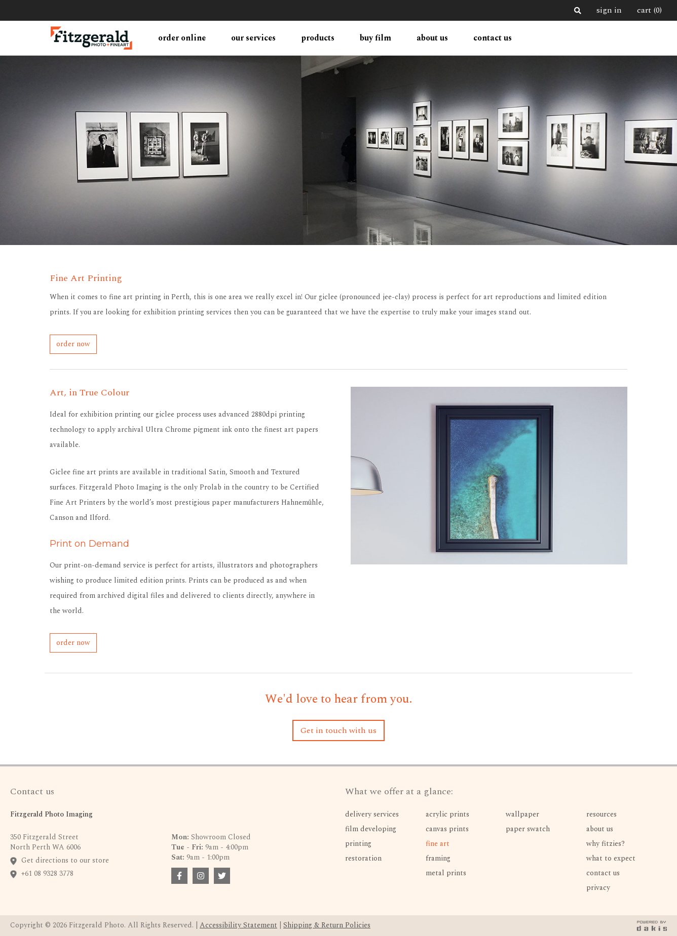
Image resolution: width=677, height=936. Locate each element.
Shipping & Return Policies (326, 925)
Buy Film (375, 38)
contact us (492, 38)
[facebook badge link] (179, 876)
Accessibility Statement (238, 925)
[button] (181, 38)
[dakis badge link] (651, 925)
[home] (91, 38)
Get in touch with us (338, 730)
